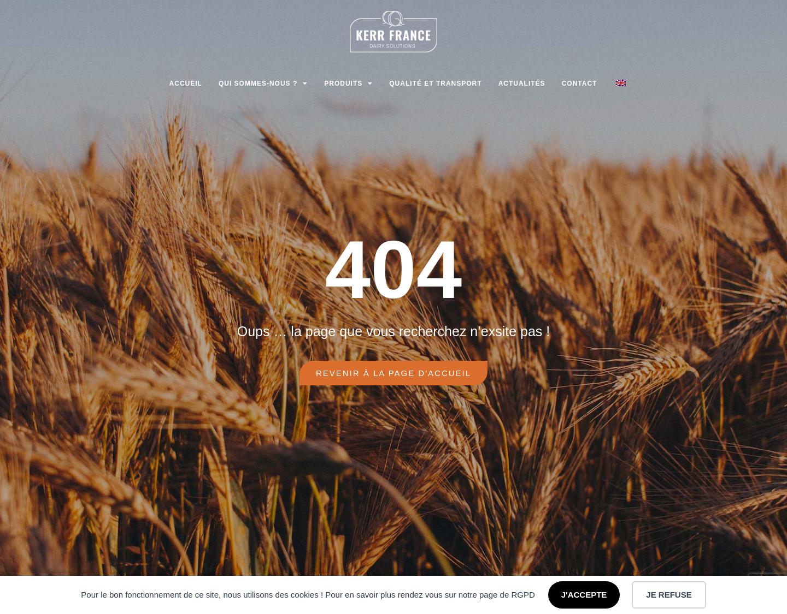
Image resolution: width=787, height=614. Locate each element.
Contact (579, 83)
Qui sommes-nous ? (263, 83)
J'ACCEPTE (584, 594)
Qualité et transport (435, 83)
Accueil (185, 83)
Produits (348, 83)
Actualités (521, 83)
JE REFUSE (668, 594)
